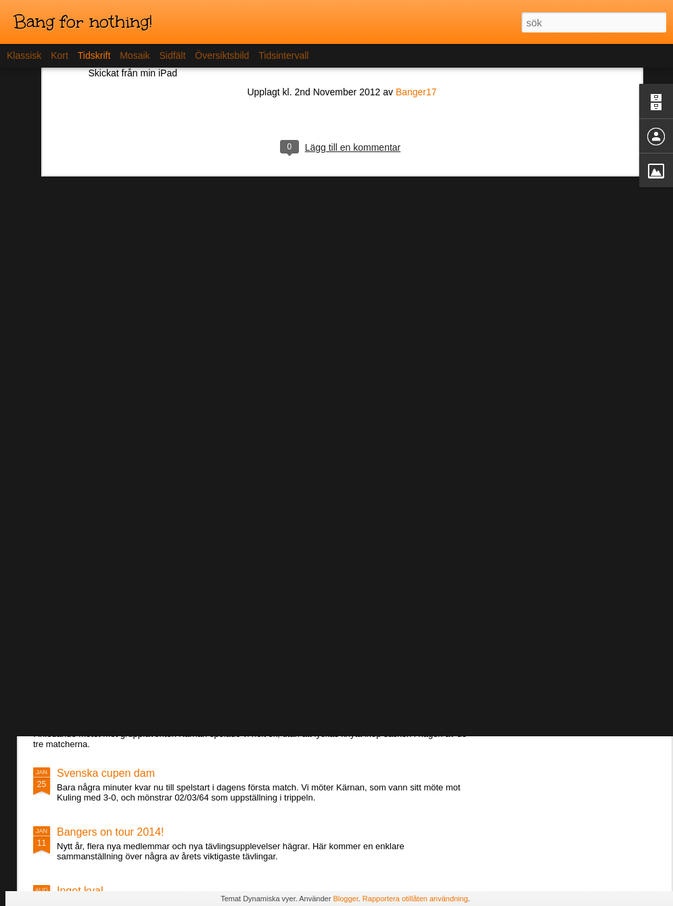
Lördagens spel (94, 689)
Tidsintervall (283, 55)
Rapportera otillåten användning (415, 899)
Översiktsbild (222, 55)
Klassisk (24, 55)
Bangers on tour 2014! (110, 832)
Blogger (345, 899)
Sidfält (172, 55)
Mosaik (134, 55)
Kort (59, 55)
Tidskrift (94, 55)
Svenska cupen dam (106, 773)
